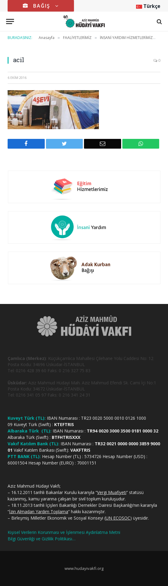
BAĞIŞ (41, 5)
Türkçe (148, 6)
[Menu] (10, 21)
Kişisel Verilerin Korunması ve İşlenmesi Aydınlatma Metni (64, 532)
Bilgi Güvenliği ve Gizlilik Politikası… (41, 539)
